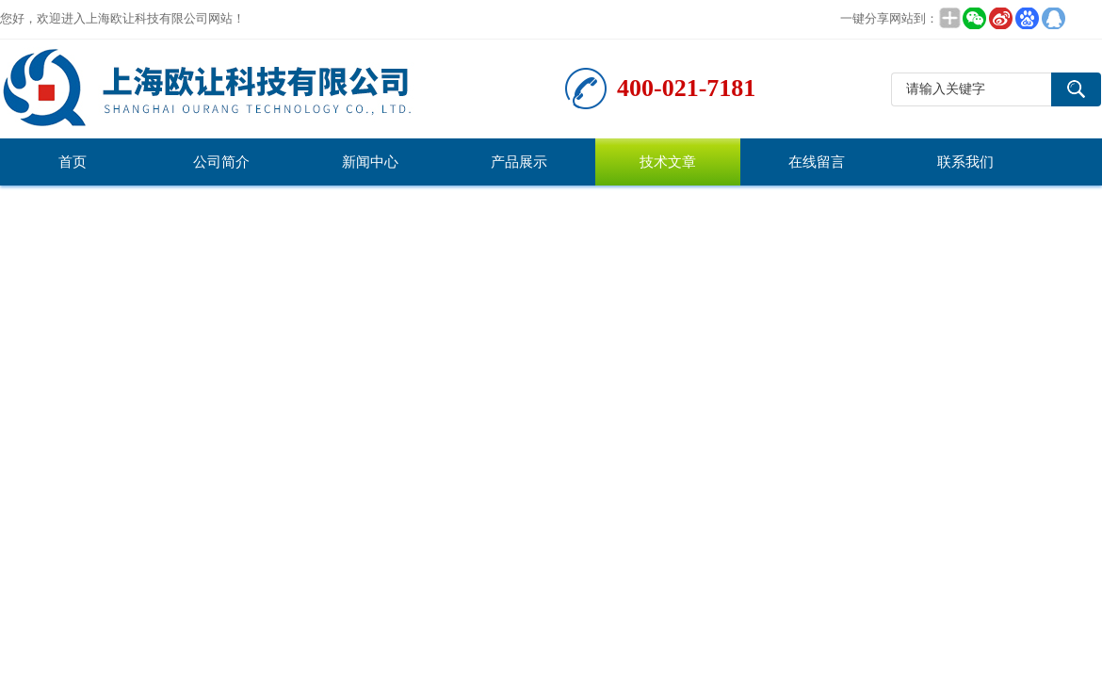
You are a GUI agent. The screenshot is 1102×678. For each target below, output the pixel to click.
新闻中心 (370, 162)
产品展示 (519, 162)
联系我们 (965, 162)
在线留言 (816, 162)
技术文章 (668, 162)
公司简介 (221, 162)
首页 (72, 162)
